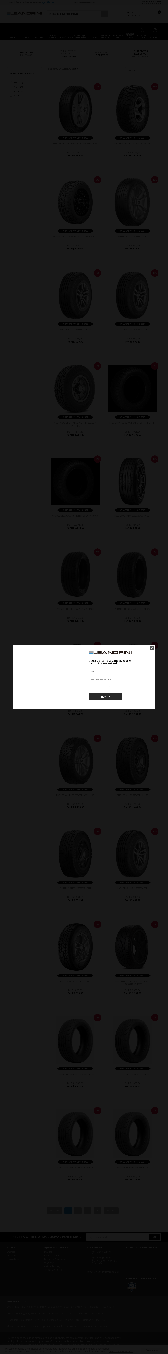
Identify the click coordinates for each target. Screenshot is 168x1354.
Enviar (105, 696)
